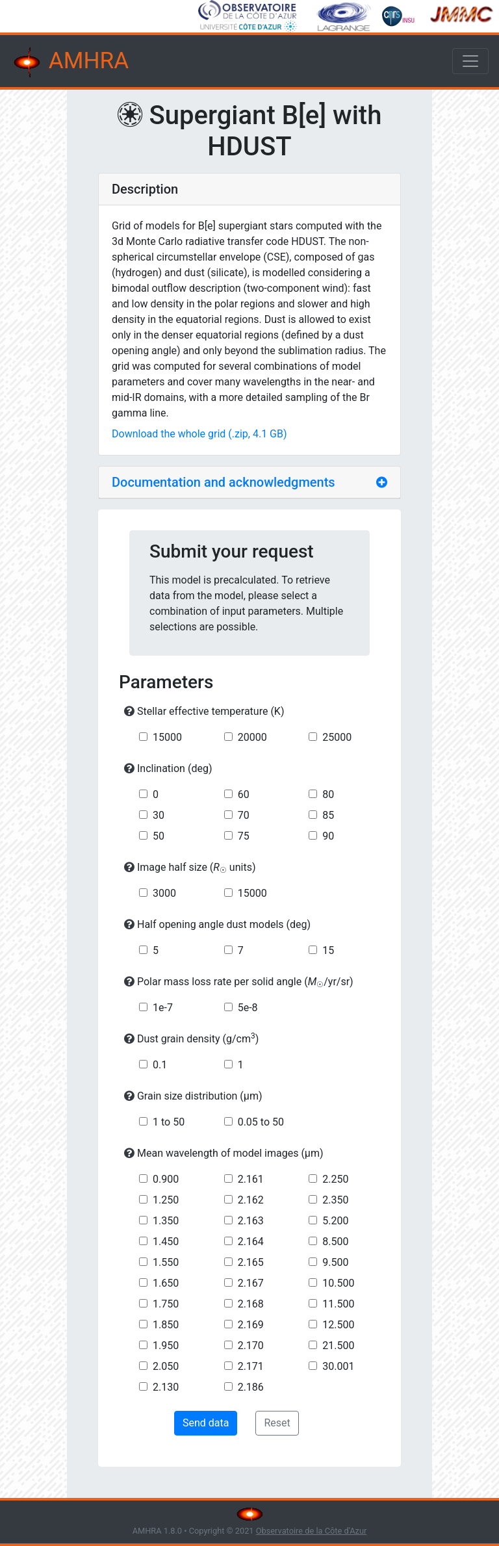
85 (328, 815)
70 (244, 815)
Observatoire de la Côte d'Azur (311, 1531)
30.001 (338, 1366)
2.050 (166, 1366)
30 (158, 815)
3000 (164, 893)
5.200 (335, 1221)
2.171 (251, 1366)
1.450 (166, 1241)
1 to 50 (169, 1122)
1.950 (166, 1345)
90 (328, 836)
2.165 (251, 1262)
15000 (167, 737)
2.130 (166, 1387)
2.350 (335, 1200)
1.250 (166, 1200)
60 (244, 794)
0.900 (166, 1179)
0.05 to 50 (261, 1122)
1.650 (166, 1283)
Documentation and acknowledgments (223, 482)
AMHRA (69, 62)
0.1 (160, 1065)
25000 (337, 737)
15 (328, 950)
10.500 (338, 1283)
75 (244, 836)
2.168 (251, 1304)
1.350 (166, 1221)
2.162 (251, 1200)
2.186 (251, 1387)
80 (328, 794)
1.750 (166, 1304)
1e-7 (163, 1007)
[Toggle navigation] (470, 61)
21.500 (338, 1345)
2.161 (251, 1179)
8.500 (335, 1241)
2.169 (251, 1325)
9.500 (335, 1262)
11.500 (338, 1304)
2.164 (251, 1241)
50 (158, 836)
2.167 (251, 1283)
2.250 (335, 1179)
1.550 (166, 1262)
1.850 (166, 1325)
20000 (252, 737)
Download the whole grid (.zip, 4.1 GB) (199, 434)
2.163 (251, 1221)
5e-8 (248, 1007)
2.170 (251, 1345)
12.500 (338, 1325)
